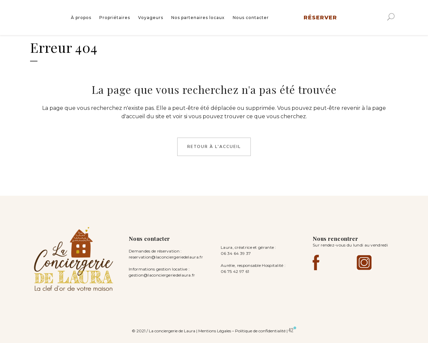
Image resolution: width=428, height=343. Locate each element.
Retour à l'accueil (214, 146)
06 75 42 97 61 (235, 271)
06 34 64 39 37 (236, 253)
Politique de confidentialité (260, 330)
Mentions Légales (214, 330)
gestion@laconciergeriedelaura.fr (162, 275)
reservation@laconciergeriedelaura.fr (166, 257)
